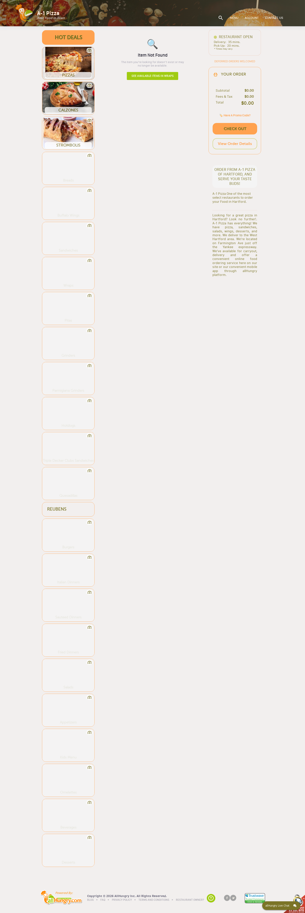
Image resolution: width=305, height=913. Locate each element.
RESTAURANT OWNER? (190, 900)
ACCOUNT (252, 17)
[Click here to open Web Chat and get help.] (281, 905)
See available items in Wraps (152, 76)
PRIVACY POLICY (122, 900)
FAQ (102, 900)
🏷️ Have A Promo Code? (234, 115)
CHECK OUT (235, 128)
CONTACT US (274, 17)
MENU (234, 17)
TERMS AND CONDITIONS (153, 900)
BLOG (90, 900)
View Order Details (235, 143)
